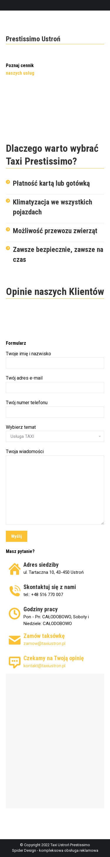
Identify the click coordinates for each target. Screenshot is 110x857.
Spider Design (24, 850)
